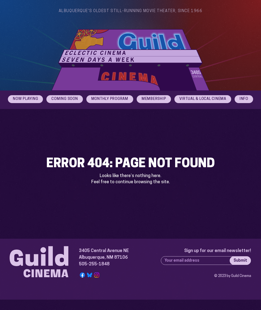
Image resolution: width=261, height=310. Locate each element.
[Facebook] (82, 275)
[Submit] (240, 260)
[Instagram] (96, 275)
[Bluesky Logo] (89, 275)
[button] (244, 99)
